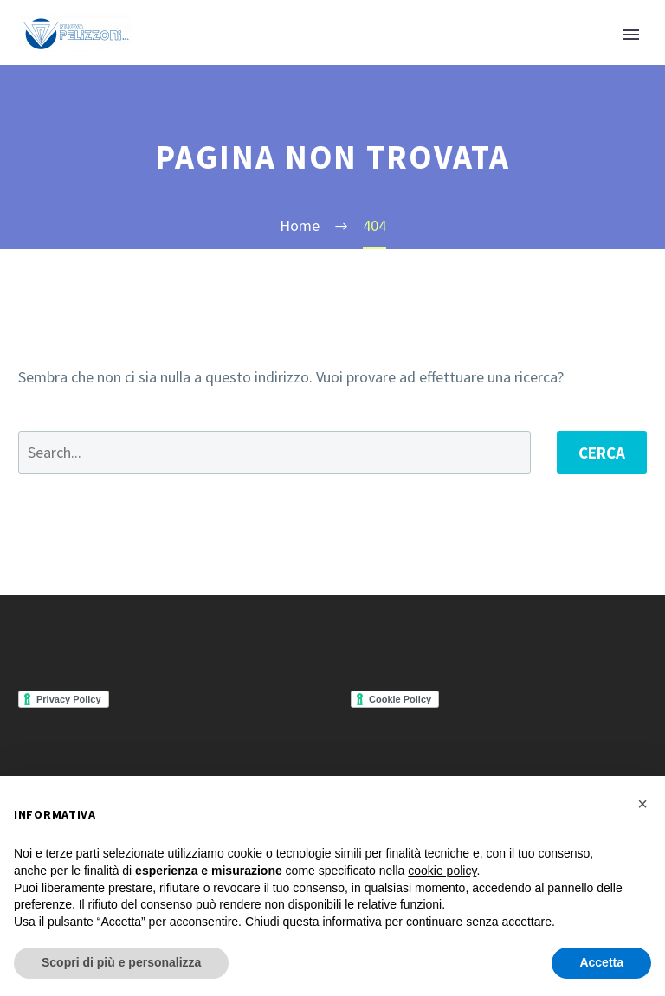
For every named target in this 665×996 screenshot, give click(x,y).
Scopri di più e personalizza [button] (121, 962)
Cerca (601, 452)
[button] (642, 804)
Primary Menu (631, 34)
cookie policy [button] (442, 870)
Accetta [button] (601, 962)
